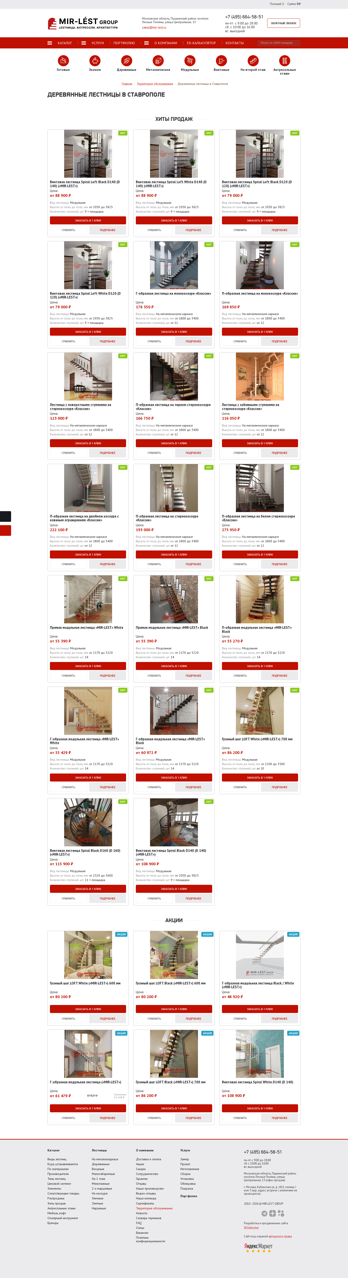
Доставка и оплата (148, 1159)
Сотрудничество (147, 1174)
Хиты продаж (56, 1203)
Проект (185, 1164)
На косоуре (100, 1193)
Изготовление (189, 1169)
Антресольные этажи (61, 1208)
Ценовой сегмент (59, 1184)
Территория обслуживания (154, 1208)
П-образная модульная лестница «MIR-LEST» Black (257, 629)
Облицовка (188, 1184)
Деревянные (101, 1164)
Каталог (53, 1150)
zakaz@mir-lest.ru (154, 27)
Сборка (185, 1174)
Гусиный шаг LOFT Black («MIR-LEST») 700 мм (171, 1082)
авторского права (280, 1236)
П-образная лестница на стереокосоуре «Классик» (167, 518)
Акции (140, 1164)
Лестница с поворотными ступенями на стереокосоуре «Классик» (80, 407)
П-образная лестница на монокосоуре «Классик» (260, 293)
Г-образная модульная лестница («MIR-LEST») (85, 1082)
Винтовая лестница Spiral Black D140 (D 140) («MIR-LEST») (171, 852)
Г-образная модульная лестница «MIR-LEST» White (84, 741)
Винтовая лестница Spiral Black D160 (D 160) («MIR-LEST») (85, 852)
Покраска (186, 1188)
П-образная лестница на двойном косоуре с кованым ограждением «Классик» (84, 518)
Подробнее (107, 230)
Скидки (141, 1169)
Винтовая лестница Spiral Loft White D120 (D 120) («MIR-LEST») (85, 295)
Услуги (185, 1150)
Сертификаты (145, 1203)
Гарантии (142, 1179)
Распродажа (55, 1198)
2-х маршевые (102, 1188)
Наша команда (146, 1198)
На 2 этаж (98, 1179)
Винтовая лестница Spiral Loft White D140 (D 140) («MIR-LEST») (171, 184)
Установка (187, 1179)
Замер (184, 1159)
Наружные (99, 1208)
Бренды (52, 1223)
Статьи (140, 1228)
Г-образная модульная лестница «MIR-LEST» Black (170, 741)
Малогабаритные (103, 1174)
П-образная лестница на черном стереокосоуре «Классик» (173, 407)
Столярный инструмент (62, 1218)
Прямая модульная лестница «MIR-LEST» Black (172, 627)
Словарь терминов (148, 1218)
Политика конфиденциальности (150, 1239)
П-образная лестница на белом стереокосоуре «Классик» (258, 518)
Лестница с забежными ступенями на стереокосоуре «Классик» (250, 407)
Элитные (97, 1203)
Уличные (97, 1198)
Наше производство (150, 1188)
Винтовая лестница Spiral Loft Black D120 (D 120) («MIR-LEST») (257, 184)
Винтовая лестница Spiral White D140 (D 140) (257, 1082)
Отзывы (141, 1184)
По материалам (58, 1169)
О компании (145, 1150)
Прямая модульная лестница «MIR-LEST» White (86, 627)
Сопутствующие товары (63, 1193)
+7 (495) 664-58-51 (244, 17)
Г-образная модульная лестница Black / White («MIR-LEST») (258, 985)
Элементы (54, 1188)
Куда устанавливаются (62, 1164)
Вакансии (142, 1233)
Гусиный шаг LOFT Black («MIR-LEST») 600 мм (171, 983)
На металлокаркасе (105, 1159)
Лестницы (99, 1150)
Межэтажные (101, 1184)
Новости (141, 1213)
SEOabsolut (251, 1228)
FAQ (139, 1223)
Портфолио (188, 1196)
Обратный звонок (283, 23)
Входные (98, 1169)
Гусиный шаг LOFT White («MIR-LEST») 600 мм (85, 983)
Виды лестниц (56, 1159)
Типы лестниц (56, 1179)
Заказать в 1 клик (88, 220)
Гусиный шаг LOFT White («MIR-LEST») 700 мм (257, 739)
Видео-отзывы (146, 1193)
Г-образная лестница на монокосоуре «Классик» (173, 293)
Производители (58, 1174)
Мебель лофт (56, 1213)
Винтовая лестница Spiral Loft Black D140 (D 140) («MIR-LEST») (85, 184)
